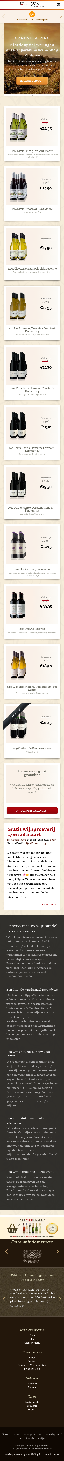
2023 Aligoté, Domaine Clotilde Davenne (32, 268)
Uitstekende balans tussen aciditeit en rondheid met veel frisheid (32, 156)
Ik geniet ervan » (32, 80)
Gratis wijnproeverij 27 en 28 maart (31, 831)
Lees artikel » (48, 904)
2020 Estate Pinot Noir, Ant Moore (32, 209)
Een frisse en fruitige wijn (32, 454)
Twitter (32, 1387)
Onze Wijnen (32, 1342)
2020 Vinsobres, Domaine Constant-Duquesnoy (32, 390)
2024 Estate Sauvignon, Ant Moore (32, 151)
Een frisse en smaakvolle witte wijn (32, 335)
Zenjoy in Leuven (51, 1454)
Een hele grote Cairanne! (32, 514)
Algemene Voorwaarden (32, 1365)
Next (61, 16)
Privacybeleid (32, 1368)
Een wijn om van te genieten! (32, 394)
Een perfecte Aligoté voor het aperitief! (32, 272)
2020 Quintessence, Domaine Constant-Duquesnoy (32, 509)
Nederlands (32, 1401)
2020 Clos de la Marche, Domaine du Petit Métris (32, 688)
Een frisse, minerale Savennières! (32, 693)
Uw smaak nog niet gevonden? (32, 773)
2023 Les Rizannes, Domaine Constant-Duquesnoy (32, 330)
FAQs (32, 1357)
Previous (3, 16)
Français (32, 1405)
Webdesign (10, 1454)
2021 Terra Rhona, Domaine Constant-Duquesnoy (32, 449)
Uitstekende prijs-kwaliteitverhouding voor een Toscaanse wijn (32, 574)
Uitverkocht (32, 752)
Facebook (32, 1383)
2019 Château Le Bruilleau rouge (32, 748)
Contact (32, 1361)
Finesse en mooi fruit (32, 212)
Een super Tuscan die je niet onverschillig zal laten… (32, 633)
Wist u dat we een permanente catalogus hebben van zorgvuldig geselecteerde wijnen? (32, 788)
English (32, 1409)
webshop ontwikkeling (27, 1454)
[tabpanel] (32, 58)
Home (32, 1335)
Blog (32, 1338)
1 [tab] (32, 95)
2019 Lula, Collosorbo (32, 628)
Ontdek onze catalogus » (32, 810)
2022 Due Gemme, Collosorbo (32, 569)
